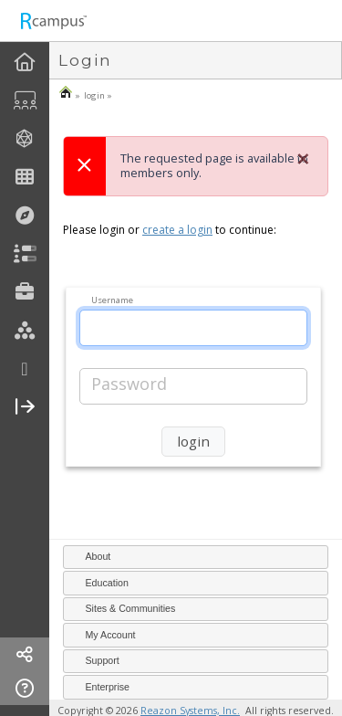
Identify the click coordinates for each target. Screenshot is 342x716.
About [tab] (90, 556)
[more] (24, 369)
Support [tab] (94, 660)
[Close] (302, 159)
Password (129, 384)
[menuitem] (24, 62)
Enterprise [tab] (100, 686)
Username (112, 300)
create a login (177, 229)
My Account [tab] (102, 633)
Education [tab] (99, 581)
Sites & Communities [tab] (122, 608)
